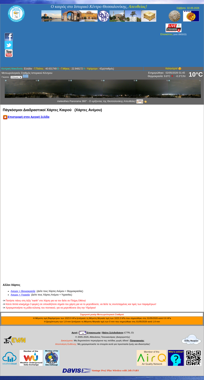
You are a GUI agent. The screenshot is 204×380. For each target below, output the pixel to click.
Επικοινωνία (93, 332)
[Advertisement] (80, 44)
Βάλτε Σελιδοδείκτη (112, 332)
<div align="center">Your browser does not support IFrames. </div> (98, 201)
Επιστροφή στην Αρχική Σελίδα (26, 116)
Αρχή (74, 332)
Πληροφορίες (137, 340)
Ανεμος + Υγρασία (20, 294)
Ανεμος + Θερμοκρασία (23, 291)
